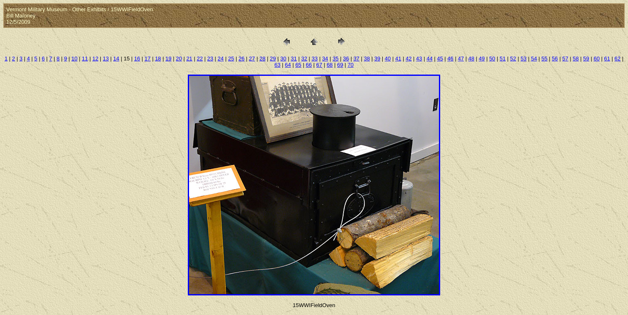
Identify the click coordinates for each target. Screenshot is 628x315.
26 (241, 58)
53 (523, 58)
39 (377, 58)
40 (388, 58)
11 (85, 58)
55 (544, 58)
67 (319, 65)
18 (158, 58)
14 (116, 58)
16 (137, 58)
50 (492, 58)
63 (277, 65)
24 (221, 58)
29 (273, 58)
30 (283, 58)
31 (294, 58)
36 (346, 58)
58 (575, 58)
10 (74, 58)
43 (419, 58)
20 (179, 58)
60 (596, 58)
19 (168, 58)
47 (461, 58)
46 (450, 58)
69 (340, 65)
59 (586, 58)
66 (309, 65)
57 (565, 58)
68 (329, 65)
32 (304, 58)
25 (231, 58)
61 (607, 58)
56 (555, 58)
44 (429, 58)
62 (618, 58)
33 (314, 58)
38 (367, 58)
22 (199, 58)
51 (503, 58)
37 (356, 58)
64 (288, 65)
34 (325, 58)
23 (210, 58)
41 (398, 58)
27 (252, 58)
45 (440, 58)
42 (408, 58)
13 (106, 58)
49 (482, 58)
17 (147, 58)
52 (513, 58)
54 (534, 58)
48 (471, 58)
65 (298, 65)
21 (189, 58)
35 (335, 58)
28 (262, 58)
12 (95, 58)
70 (351, 65)
